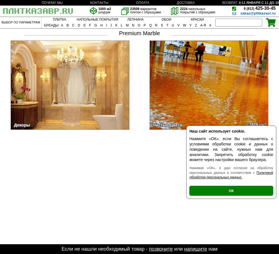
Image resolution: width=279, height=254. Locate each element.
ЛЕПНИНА (135, 19)
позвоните (161, 249)
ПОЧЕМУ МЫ (52, 3)
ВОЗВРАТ (229, 3)
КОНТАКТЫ (99, 3)
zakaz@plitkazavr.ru (258, 13)
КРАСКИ (197, 19)
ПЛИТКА (59, 19)
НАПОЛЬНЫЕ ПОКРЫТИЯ (97, 19)
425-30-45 (260, 8)
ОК (231, 191)
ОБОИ (166, 19)
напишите (195, 249)
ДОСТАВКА (186, 3)
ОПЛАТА (142, 3)
